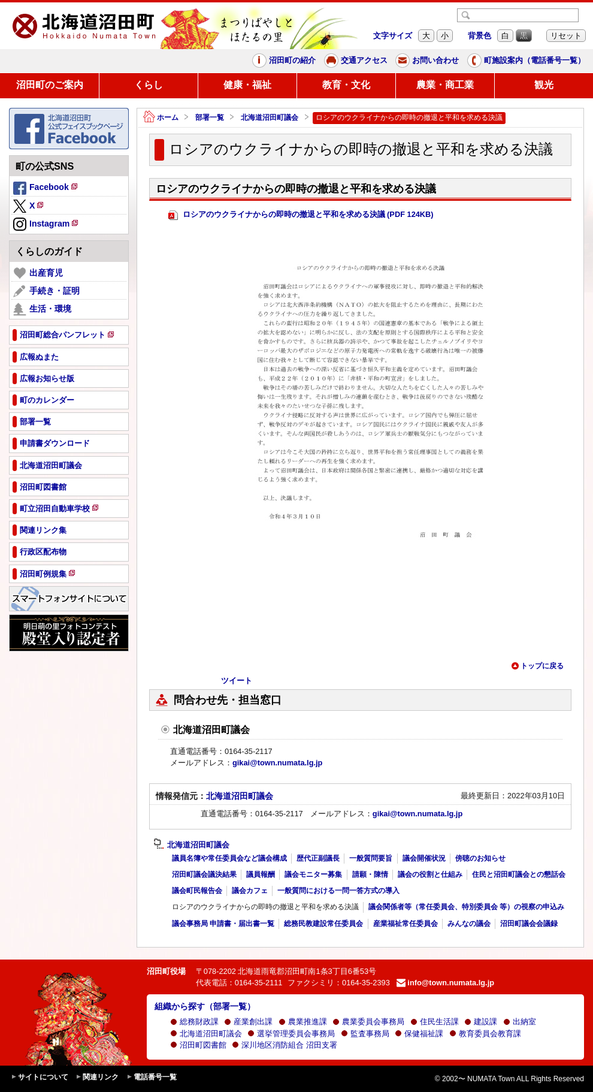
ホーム (160, 117)
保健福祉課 (419, 1033)
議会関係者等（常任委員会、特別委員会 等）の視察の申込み (466, 906)
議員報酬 (260, 874)
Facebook (46, 189)
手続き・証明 (46, 291)
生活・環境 (42, 309)
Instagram (46, 225)
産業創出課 (248, 1021)
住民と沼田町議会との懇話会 (518, 874)
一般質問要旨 (370, 858)
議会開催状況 (424, 858)
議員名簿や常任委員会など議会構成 (229, 858)
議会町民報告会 (197, 890)
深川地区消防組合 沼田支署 (284, 1044)
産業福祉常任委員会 (405, 923)
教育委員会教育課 (485, 1033)
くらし (148, 85)
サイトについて (39, 1077)
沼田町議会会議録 (529, 923)
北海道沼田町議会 (269, 117)
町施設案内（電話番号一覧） (526, 60)
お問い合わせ (427, 60)
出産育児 (38, 273)
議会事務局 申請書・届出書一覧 (223, 923)
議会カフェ (250, 890)
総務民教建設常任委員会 (323, 923)
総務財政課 (194, 1021)
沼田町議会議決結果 (204, 874)
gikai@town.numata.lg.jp (277, 762)
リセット (566, 35)
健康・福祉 (247, 85)
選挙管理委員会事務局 (291, 1033)
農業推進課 (303, 1021)
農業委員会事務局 (368, 1021)
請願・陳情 (370, 874)
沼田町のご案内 (49, 85)
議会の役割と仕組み (430, 874)
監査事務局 (365, 1033)
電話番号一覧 (151, 1077)
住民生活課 (434, 1021)
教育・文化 (346, 85)
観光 (543, 85)
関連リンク (97, 1077)
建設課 (480, 1021)
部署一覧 (209, 117)
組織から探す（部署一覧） (205, 1006)
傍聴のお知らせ (480, 858)
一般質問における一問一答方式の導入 (338, 890)
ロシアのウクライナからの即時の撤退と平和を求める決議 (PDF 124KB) (301, 215)
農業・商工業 (445, 85)
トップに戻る (537, 665)
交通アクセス (356, 60)
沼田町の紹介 (284, 60)
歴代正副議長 (318, 858)
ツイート (236, 680)
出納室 (519, 1021)
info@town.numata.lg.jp (445, 982)
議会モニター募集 (313, 874)
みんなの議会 (469, 923)
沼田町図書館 (198, 1044)
